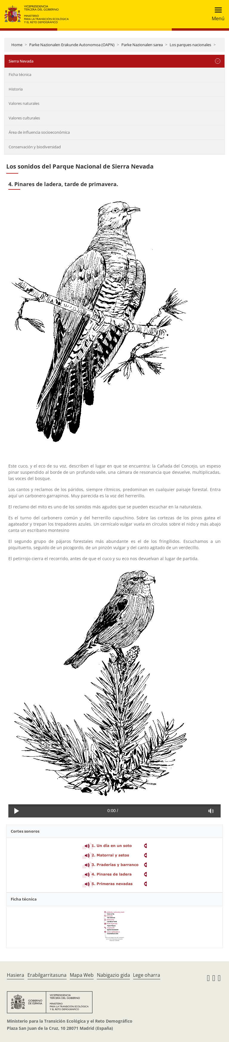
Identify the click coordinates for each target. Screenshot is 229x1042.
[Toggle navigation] (216, 14)
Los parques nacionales (190, 44)
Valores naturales (24, 103)
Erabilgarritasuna (46, 975)
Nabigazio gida (113, 975)
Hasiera (15, 975)
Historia (16, 89)
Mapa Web (82, 975)
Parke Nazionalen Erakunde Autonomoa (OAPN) (71, 44)
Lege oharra (146, 975)
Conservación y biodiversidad (35, 146)
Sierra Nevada (21, 61)
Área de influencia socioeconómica (39, 132)
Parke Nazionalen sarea (142, 44)
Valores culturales (24, 118)
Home (16, 44)
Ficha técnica (20, 74)
